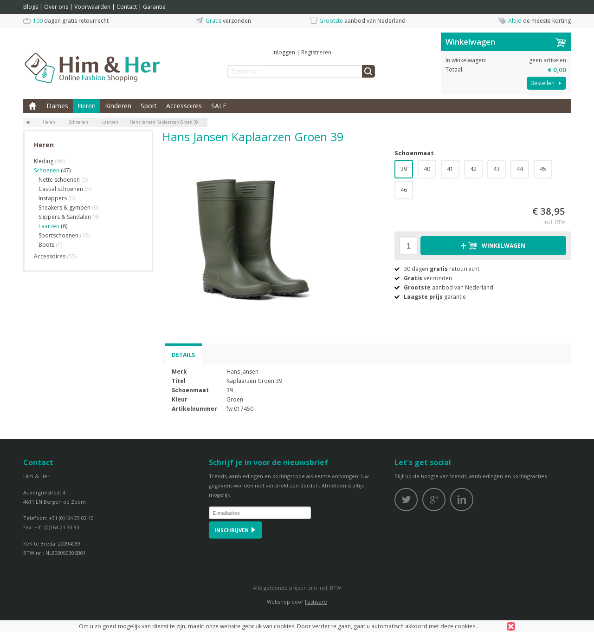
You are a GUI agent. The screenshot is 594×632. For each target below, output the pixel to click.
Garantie (154, 7)
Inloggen (283, 52)
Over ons (56, 7)
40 (427, 169)
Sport (149, 105)
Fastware (316, 601)
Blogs (30, 7)
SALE (218, 105)
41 (450, 169)
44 (520, 169)
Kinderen (118, 105)
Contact (126, 7)
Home (32, 106)
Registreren (316, 52)
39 (403, 169)
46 (403, 190)
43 (496, 169)
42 (473, 169)
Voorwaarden (92, 7)
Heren (86, 105)
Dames (57, 105)
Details (183, 355)
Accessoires (184, 105)
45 (543, 169)
